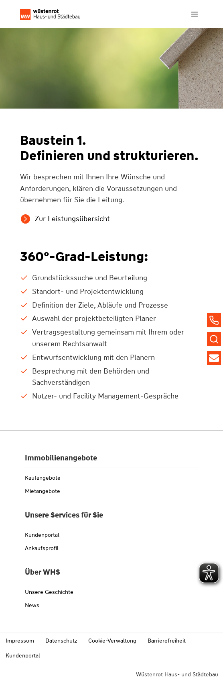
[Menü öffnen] (194, 14)
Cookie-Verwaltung (112, 640)
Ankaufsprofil (42, 548)
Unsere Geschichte (49, 592)
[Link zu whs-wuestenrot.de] (50, 14)
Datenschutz (61, 640)
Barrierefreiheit (167, 640)
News (32, 605)
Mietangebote (42, 491)
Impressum (20, 640)
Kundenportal (42, 534)
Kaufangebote (43, 477)
